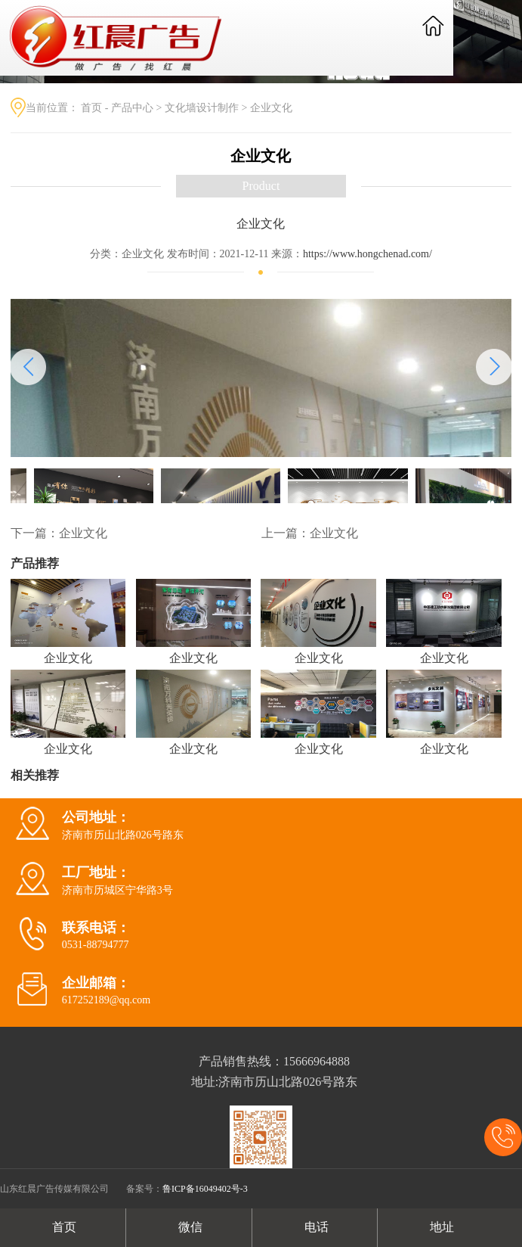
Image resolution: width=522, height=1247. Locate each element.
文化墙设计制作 (202, 108)
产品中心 (132, 108)
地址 (440, 1227)
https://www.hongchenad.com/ (367, 254)
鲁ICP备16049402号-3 (205, 1188)
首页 (91, 108)
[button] (493, 367)
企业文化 (271, 108)
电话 (315, 1227)
